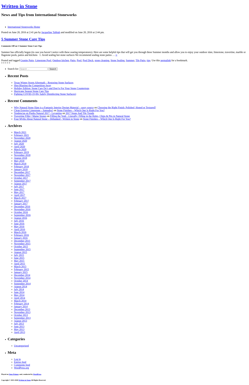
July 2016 (19, 220)
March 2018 (20, 163)
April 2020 (19, 146)
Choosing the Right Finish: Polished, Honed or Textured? (127, 107)
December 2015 (22, 240)
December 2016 (22, 206)
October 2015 (21, 246)
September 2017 (22, 180)
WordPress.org (21, 367)
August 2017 (20, 183)
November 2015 (22, 243)
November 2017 (22, 175)
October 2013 (21, 315)
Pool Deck (88, 60)
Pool (79, 60)
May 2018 (19, 160)
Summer (130, 60)
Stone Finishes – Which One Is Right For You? (81, 110)
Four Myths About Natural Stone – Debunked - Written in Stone (46, 119)
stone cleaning (102, 60)
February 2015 (21, 269)
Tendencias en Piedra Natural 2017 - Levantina (38, 113)
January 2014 (21, 306)
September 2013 (22, 318)
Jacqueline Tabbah (50, 32)
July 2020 (19, 143)
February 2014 (21, 303)
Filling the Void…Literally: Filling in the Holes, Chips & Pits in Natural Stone (90, 116)
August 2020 (20, 140)
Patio (73, 60)
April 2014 (19, 298)
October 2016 (21, 212)
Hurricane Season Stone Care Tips (31, 91)
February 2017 (21, 200)
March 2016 (20, 232)
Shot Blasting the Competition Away (32, 85)
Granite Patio (27, 60)
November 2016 (22, 209)
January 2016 (21, 238)
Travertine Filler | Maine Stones (30, 116)
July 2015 (19, 255)
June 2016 (19, 223)
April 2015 (19, 263)
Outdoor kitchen (60, 60)
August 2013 (20, 320)
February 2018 (21, 166)
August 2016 (20, 218)
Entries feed (20, 362)
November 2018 (22, 155)
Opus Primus (13, 374)
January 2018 (21, 169)
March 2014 (20, 300)
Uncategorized (21, 345)
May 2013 (19, 329)
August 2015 (20, 252)
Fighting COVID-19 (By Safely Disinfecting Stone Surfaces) (45, 94)
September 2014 (22, 283)
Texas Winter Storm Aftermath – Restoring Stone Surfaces (43, 82)
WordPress (37, 374)
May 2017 (19, 192)
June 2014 (19, 292)
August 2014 (20, 286)
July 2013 (19, 323)
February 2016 (21, 235)
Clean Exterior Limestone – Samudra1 (33, 110)
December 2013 (22, 309)
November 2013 (22, 312)
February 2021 (21, 135)
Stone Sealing (117, 60)
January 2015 (21, 272)
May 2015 (19, 260)
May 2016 (19, 226)
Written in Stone (19, 6)
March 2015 (20, 266)
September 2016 (22, 215)
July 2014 (19, 289)
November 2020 (22, 138)
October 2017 (21, 178)
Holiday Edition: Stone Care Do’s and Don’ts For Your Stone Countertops (51, 88)
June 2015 (19, 258)
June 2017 (19, 189)
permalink (166, 60)
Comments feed (22, 365)
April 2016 (19, 229)
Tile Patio (140, 60)
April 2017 (19, 195)
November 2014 (22, 278)
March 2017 (20, 198)
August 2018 (20, 158)
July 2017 (19, 186)
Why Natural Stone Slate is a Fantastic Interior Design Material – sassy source (54, 107)
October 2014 (21, 280)
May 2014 (19, 295)
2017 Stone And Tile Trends (80, 113)
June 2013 (19, 326)
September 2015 (22, 249)
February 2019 (21, 152)
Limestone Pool (43, 60)
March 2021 (20, 132)
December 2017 (22, 172)
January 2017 (21, 203)
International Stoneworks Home (24, 27)
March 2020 (20, 149)
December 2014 (22, 275)
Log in (17, 359)
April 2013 (19, 332)
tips (148, 60)
